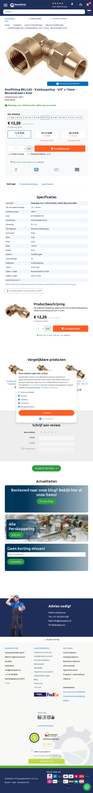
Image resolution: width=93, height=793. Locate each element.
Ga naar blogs (46, 501)
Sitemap (34, 778)
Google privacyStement (49, 387)
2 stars (45, 432)
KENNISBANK (68, 687)
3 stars (48, 432)
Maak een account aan (43, 652)
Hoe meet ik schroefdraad (74, 692)
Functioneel (25, 403)
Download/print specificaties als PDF (24, 291)
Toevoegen (45, 457)
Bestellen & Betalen (42, 660)
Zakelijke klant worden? (43, 656)
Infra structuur (69, 666)
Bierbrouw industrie (71, 661)
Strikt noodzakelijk (27, 392)
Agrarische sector (70, 670)
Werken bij (38, 683)
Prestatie (24, 396)
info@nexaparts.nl (62, 621)
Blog (36, 679)
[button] (89, 12)
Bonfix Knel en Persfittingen (64, 284)
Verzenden (38, 668)
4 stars (52, 432)
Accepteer (46, 413)
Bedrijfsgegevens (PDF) (15, 679)
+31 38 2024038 (11, 674)
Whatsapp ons (58, 625)
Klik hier (16, 535)
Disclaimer (9, 778)
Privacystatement (22, 778)
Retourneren (39, 664)
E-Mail (32, 443)
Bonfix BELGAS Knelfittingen (18, 284)
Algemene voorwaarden (43, 672)
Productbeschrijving (29, 184)
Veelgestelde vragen (42, 676)
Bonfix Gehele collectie (41, 284)
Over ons (37, 687)
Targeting (24, 399)
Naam (32, 437)
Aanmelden (15, 561)
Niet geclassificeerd (27, 407)
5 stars (56, 432)
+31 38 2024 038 (61, 616)
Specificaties (47, 184)
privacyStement (34, 385)
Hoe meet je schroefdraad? (67, 83)
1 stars (41, 432)
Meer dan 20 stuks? (27, 162)
